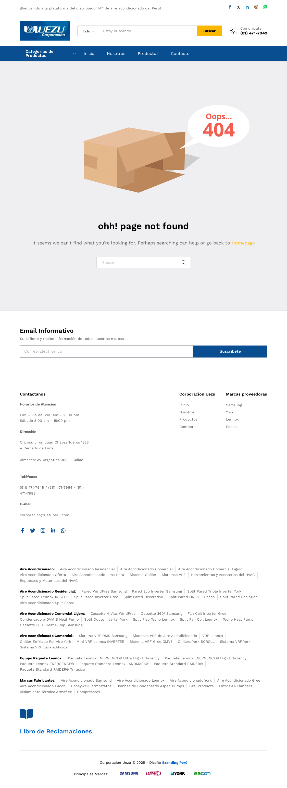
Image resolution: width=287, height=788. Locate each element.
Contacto (180, 54)
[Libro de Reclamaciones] (26, 713)
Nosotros (116, 54)
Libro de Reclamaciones (56, 731)
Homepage (243, 242)
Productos (148, 54)
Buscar (209, 31)
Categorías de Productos (39, 54)
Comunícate (250, 28)
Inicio (89, 54)
